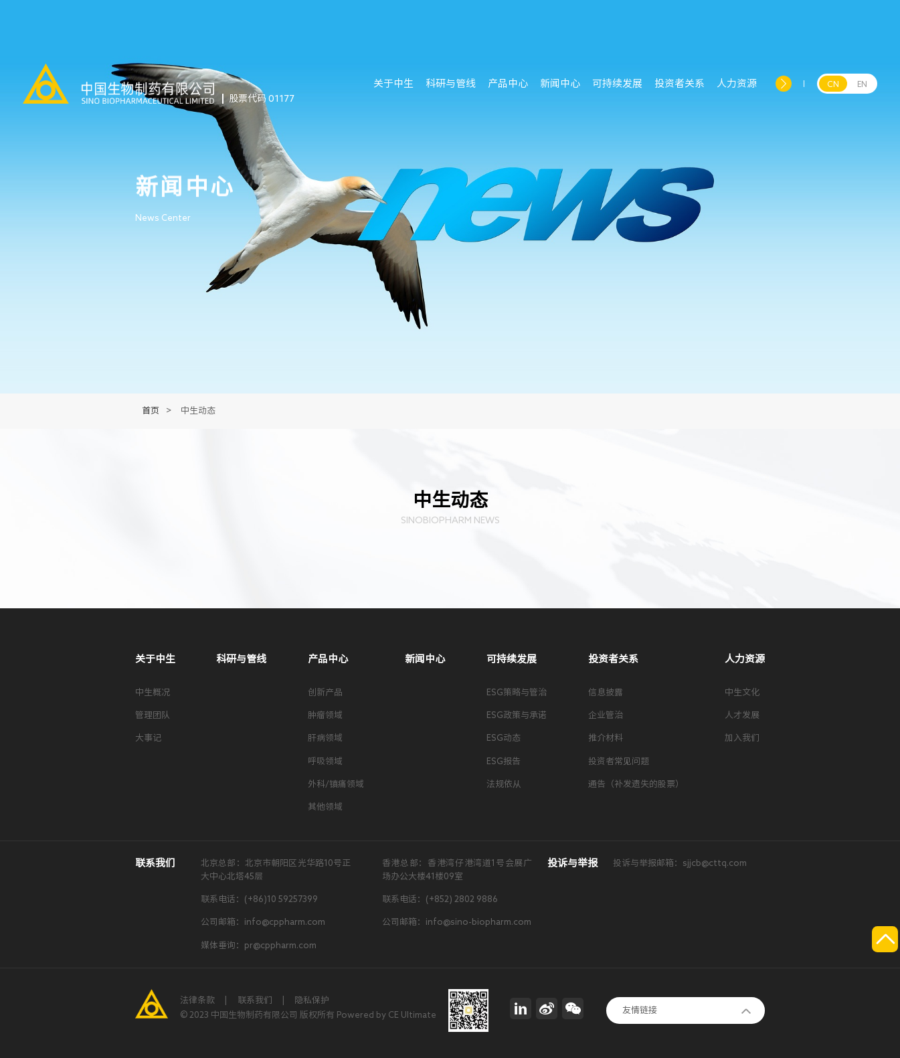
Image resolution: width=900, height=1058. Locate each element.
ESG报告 (503, 761)
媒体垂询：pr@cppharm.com (259, 945)
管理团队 (152, 715)
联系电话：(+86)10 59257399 (259, 899)
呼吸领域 (325, 761)
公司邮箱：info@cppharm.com (263, 921)
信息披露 (605, 692)
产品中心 (508, 91)
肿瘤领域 (325, 715)
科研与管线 (451, 91)
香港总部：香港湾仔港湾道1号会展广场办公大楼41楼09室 (457, 870)
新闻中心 (560, 91)
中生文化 (742, 692)
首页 (150, 410)
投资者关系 (679, 91)
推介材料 (605, 737)
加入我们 (742, 737)
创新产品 (325, 692)
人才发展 (742, 715)
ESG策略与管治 (516, 692)
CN (833, 84)
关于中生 (393, 91)
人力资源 (737, 91)
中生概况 (152, 692)
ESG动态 (503, 737)
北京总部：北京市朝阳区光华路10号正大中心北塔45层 (276, 870)
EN (862, 84)
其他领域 (325, 806)
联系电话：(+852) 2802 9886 (440, 899)
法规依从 (503, 784)
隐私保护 (311, 1000)
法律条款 (197, 1000)
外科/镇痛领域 (336, 784)
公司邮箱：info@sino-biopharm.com (456, 921)
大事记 (148, 737)
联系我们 (255, 1000)
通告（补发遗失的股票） (636, 784)
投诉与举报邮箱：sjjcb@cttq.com (680, 863)
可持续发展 (617, 91)
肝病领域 (325, 737)
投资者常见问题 (618, 761)
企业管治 (605, 715)
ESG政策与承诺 (516, 715)
